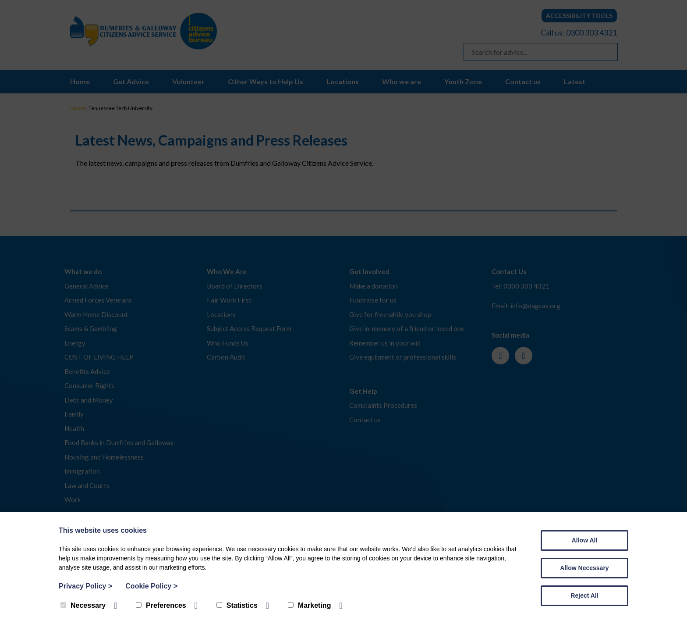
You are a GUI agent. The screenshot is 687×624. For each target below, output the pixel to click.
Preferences (161, 605)
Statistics (237, 605)
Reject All (584, 595)
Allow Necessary (584, 567)
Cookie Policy (151, 586)
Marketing (309, 605)
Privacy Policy (85, 586)
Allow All (585, 540)
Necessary (83, 605)
